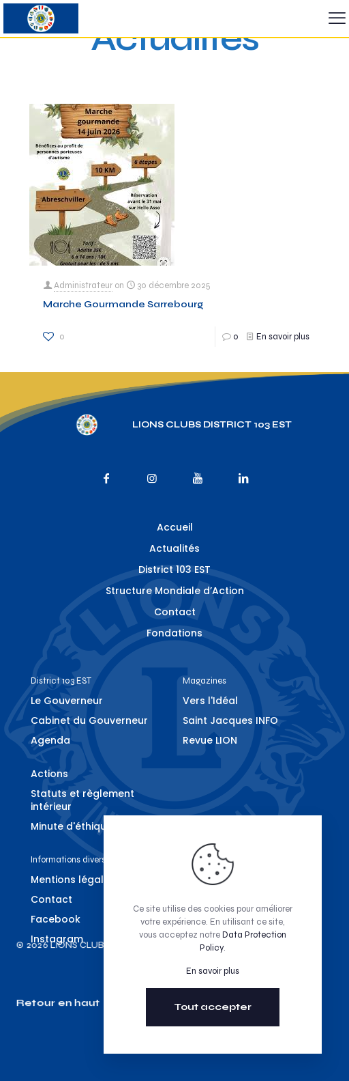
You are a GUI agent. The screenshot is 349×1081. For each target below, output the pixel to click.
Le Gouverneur (67, 700)
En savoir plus (282, 336)
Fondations (174, 633)
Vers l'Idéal (210, 700)
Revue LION (210, 740)
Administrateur (83, 285)
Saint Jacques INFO (230, 720)
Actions (49, 774)
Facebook (55, 919)
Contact (175, 612)
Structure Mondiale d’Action (175, 591)
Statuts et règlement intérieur (82, 800)
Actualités (174, 548)
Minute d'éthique (71, 826)
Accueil (175, 527)
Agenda (50, 740)
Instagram (57, 939)
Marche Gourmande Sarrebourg (123, 304)
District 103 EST (174, 569)
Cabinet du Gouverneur (89, 720)
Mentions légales (73, 879)
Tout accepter (213, 1007)
